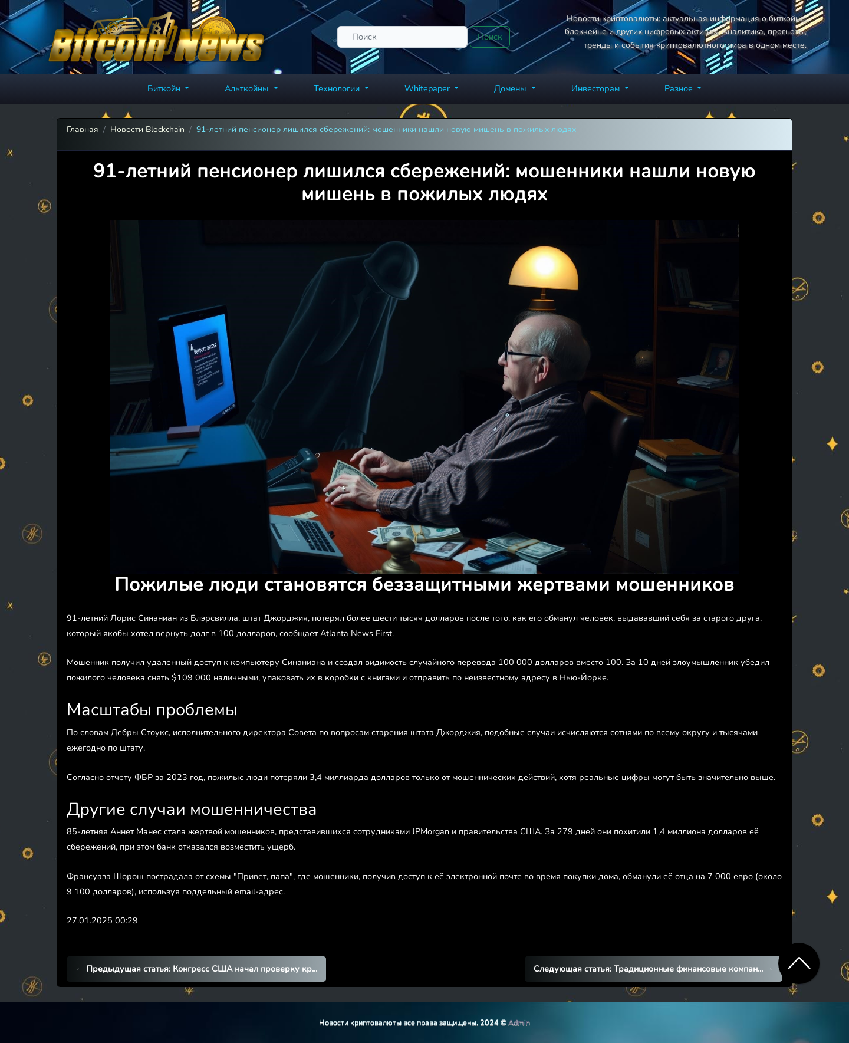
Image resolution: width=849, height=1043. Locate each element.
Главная (82, 129)
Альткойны (248, 88)
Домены (511, 88)
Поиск (490, 36)
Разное (679, 88)
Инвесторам (596, 88)
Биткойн (165, 88)
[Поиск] (402, 37)
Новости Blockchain (147, 129)
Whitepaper (428, 88)
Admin (519, 1022)
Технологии (338, 88)
